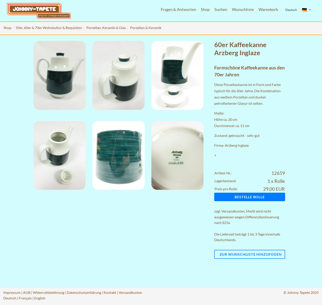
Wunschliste (243, 9)
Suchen (220, 9)
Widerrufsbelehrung (48, 292)
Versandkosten (233, 211)
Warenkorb (268, 9)
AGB (26, 292)
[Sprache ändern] (306, 9)
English (39, 298)
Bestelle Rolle (250, 197)
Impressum (12, 292)
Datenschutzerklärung (84, 292)
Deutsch (9, 298)
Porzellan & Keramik (145, 27)
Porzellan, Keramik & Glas (106, 27)
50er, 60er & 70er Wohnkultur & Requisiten (49, 27)
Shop (205, 9)
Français (25, 298)
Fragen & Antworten (178, 9)
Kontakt (110, 292)
